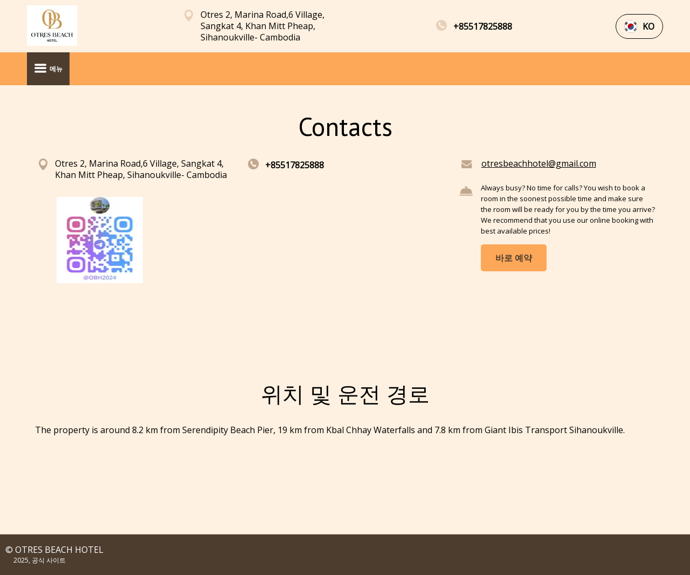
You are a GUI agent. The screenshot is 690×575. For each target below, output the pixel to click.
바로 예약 (513, 258)
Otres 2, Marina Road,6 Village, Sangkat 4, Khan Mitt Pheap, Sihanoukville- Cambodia (263, 26)
